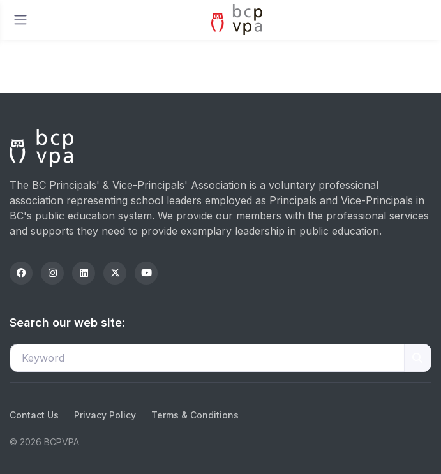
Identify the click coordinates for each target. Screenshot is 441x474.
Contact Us (34, 415)
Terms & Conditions (195, 415)
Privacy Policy (105, 415)
